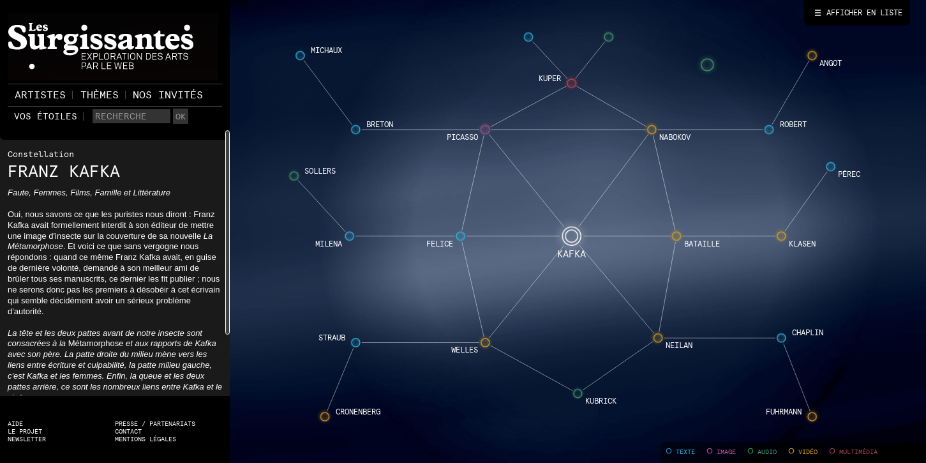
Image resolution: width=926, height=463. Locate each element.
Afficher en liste (864, 12)
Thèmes (99, 95)
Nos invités (168, 95)
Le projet (25, 431)
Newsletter (27, 439)
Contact (128, 431)
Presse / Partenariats (155, 424)
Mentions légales (145, 439)
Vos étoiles (45, 116)
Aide (15, 424)
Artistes (40, 95)
